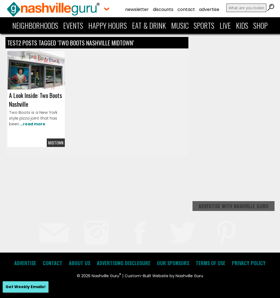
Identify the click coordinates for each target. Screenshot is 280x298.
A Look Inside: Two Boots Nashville (35, 99)
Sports (204, 25)
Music (180, 25)
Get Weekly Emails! (25, 287)
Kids (242, 25)
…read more (32, 124)
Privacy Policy (249, 263)
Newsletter (137, 9)
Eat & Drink (149, 25)
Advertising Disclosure (123, 263)
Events (73, 25)
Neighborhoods (35, 25)
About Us (79, 263)
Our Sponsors (173, 263)
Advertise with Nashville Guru (234, 206)
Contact (186, 9)
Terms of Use (210, 263)
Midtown (55, 143)
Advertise (209, 9)
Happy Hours (107, 25)
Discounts (163, 9)
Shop (260, 25)
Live (225, 25)
